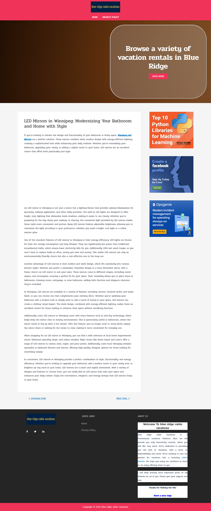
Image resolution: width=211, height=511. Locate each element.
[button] (158, 76)
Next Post (123, 398)
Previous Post (37, 398)
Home (95, 17)
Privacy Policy (110, 17)
